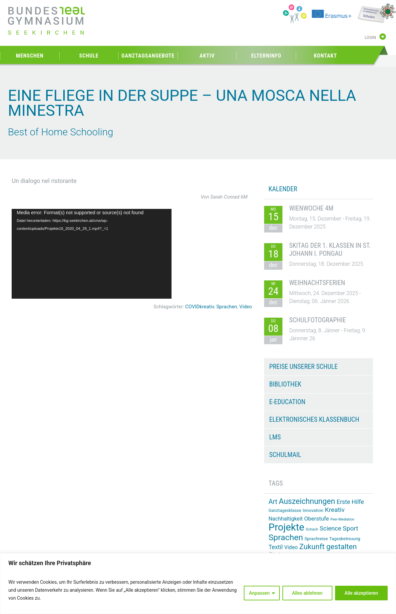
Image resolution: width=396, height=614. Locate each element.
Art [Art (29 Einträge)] (272, 502)
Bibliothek (285, 384)
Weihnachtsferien (317, 283)
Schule (89, 56)
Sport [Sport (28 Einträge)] (350, 528)
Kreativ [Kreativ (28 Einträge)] (334, 510)
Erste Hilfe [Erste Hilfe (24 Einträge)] (350, 501)
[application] (92, 254)
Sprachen (226, 307)
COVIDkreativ (199, 307)
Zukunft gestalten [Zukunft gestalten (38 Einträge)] (328, 546)
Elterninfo (266, 56)
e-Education (287, 402)
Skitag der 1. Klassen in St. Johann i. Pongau (330, 249)
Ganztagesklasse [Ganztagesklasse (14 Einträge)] (284, 510)
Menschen (30, 56)
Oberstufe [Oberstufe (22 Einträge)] (316, 518)
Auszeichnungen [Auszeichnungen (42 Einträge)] (307, 501)
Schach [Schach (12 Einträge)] (312, 529)
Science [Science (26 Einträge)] (330, 528)
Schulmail (285, 455)
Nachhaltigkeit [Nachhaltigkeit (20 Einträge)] (285, 519)
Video (245, 307)
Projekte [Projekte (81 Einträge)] (286, 527)
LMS (275, 437)
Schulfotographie (317, 320)
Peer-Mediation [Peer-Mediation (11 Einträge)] (342, 519)
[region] (198, 583)
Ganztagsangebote (148, 56)
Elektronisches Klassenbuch (314, 419)
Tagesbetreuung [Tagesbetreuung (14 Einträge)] (344, 538)
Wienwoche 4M (311, 208)
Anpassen (259, 593)
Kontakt (325, 56)
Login (370, 37)
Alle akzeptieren (361, 593)
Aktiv (207, 56)
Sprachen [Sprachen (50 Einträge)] (285, 537)
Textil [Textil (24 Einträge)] (275, 546)
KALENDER (282, 189)
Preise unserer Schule (303, 367)
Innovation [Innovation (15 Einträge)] (313, 510)
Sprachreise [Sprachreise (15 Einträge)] (316, 538)
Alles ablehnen (307, 593)
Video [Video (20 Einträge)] (291, 547)
